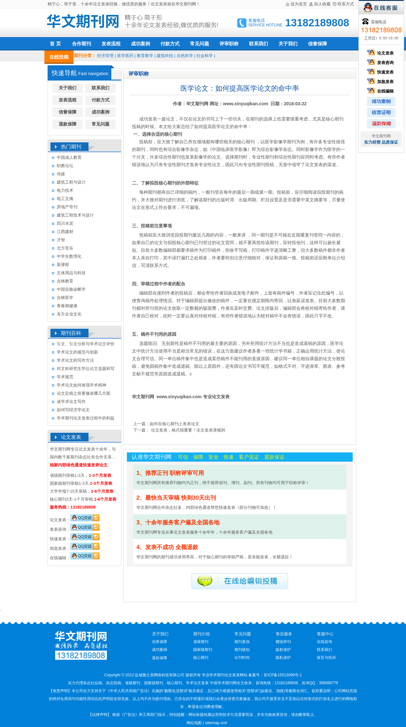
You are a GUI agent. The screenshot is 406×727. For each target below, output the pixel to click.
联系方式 (345, 4)
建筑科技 (165, 55)
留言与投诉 (326, 657)
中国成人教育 (69, 157)
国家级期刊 (202, 649)
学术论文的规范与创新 (77, 352)
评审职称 (229, 43)
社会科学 (204, 55)
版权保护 (283, 649)
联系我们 (258, 43)
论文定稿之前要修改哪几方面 (83, 393)
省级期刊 (200, 641)
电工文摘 (65, 198)
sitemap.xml (216, 722)
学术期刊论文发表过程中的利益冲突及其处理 (86, 419)
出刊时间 (242, 657)
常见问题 (199, 43)
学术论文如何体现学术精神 (81, 385)
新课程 (63, 264)
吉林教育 (65, 281)
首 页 (55, 43)
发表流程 (111, 43)
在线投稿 (59, 57)
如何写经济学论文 (73, 409)
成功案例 (140, 43)
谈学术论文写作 (71, 401)
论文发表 (381, 53)
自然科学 (185, 55)
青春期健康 (67, 305)
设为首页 (299, 4)
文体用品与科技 (71, 272)
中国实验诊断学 (71, 289)
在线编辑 (381, 91)
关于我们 (288, 43)
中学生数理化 (69, 256)
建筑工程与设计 (71, 182)
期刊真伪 (242, 641)
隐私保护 (283, 657)
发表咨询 (381, 62)
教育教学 (145, 55)
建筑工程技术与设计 (75, 215)
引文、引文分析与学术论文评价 (86, 343)
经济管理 (105, 55)
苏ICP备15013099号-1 (283, 675)
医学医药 (125, 55)
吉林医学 (65, 297)
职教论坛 (65, 165)
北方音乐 (65, 248)
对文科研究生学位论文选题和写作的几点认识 (86, 369)
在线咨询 (324, 641)
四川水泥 (65, 223)
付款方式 (170, 43)
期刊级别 (242, 649)
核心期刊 (200, 657)
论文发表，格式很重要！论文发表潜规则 (187, 430)
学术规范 (65, 376)
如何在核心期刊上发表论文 (174, 423)
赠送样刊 (283, 641)
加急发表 (381, 81)
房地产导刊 (67, 206)
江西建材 (65, 231)
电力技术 (65, 190)
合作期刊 (81, 43)
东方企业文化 (69, 314)
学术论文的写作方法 (75, 360)
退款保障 (67, 124)
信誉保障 (317, 43)
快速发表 (381, 72)
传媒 (61, 174)
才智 (61, 239)
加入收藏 (322, 4)
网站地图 (194, 723)
